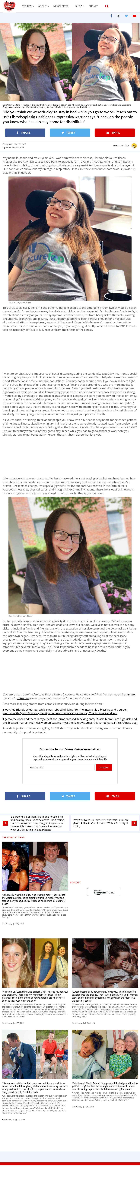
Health (26, 105)
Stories (26, 6)
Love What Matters (11, 105)
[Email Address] (61, 767)
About (42, 6)
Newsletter (60, 6)
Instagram (128, 694)
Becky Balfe (8, 144)
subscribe (23, 698)
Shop (78, 6)
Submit (93, 6)
